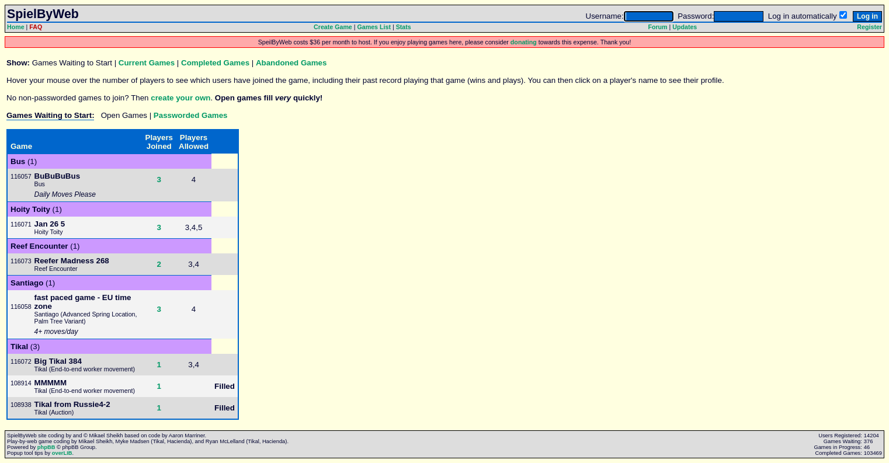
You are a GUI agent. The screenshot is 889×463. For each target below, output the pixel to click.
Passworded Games (191, 115)
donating (524, 42)
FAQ (35, 26)
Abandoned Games (291, 62)
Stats (403, 26)
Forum (657, 26)
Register (869, 26)
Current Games (147, 62)
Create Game (333, 26)
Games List (374, 26)
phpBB (46, 447)
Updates (684, 26)
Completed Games (215, 62)
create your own (180, 97)
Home (16, 26)
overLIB (62, 453)
